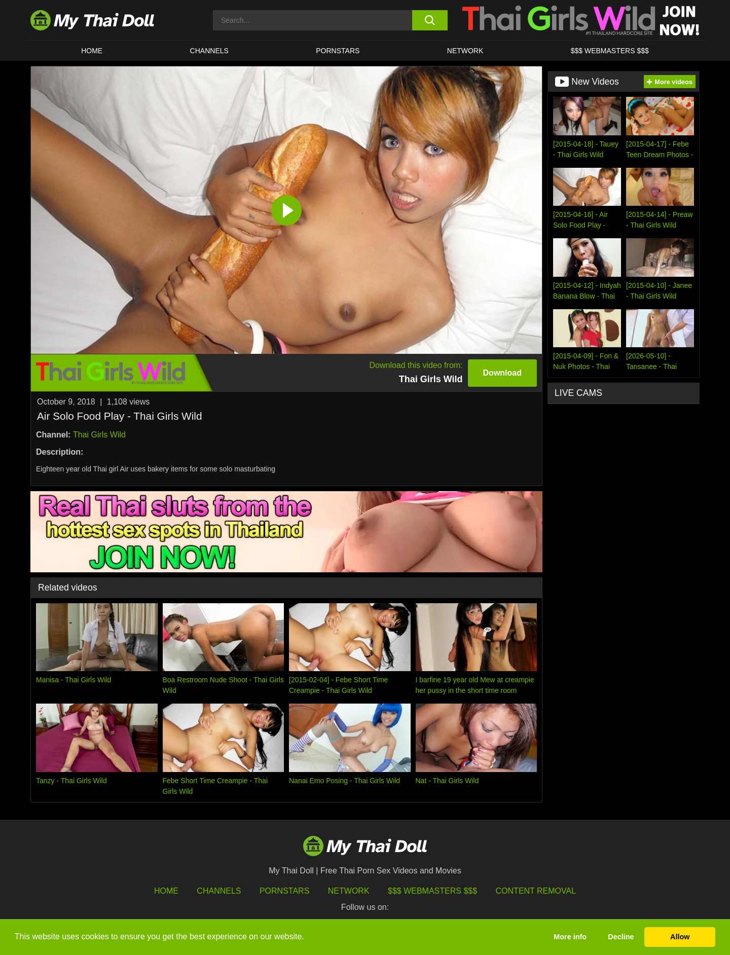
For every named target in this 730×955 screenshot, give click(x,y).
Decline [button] (621, 937)
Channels (219, 891)
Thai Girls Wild (99, 434)
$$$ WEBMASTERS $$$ (610, 51)
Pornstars (337, 51)
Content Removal (536, 891)
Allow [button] (679, 937)
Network (465, 51)
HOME (91, 51)
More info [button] (570, 937)
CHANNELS (209, 51)
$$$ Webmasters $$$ (432, 891)
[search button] (429, 20)
